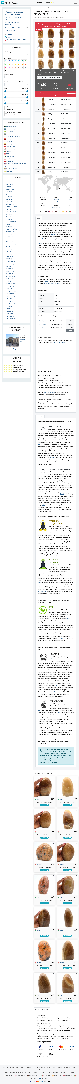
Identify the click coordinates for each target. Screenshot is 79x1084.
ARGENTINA (10, 129)
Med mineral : (8, 81)
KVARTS (9, 256)
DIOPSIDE (9, 214)
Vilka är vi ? (30, 1067)
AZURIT (9, 199)
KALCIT (9, 251)
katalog (38, 8)
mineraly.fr (8, 1075)
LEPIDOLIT (9, 266)
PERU (8, 154)
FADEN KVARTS (11, 221)
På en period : (8, 74)
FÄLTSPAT (9, 226)
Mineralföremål (12, 22)
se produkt (44, 805)
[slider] (5, 91)
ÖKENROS (9, 321)
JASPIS (9, 249)
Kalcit (69, 199)
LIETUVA (9, 144)
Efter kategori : (8, 52)
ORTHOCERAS (10, 276)
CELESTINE (10, 209)
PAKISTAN (10, 156)
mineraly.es (56, 1075)
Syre (43, 321)
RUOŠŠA (9, 159)
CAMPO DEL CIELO (12, 206)
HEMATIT (9, 241)
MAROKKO (10, 146)
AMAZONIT (10, 184)
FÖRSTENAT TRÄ (11, 229)
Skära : (6, 101)
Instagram (28, 1072)
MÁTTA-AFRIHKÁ (11, 168)
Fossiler (9, 25)
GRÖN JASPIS (10, 239)
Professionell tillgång (53, 1067)
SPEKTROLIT (10, 303)
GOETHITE (10, 236)
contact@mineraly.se (53, 1072)
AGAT (8, 182)
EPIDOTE (9, 219)
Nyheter (8, 35)
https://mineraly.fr (68, 1072)
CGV (3, 1067)
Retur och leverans (40, 1067)
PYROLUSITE (10, 283)
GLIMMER (9, 234)
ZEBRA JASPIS (11, 318)
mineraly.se (43, 1078)
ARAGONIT (9, 196)
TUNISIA (9, 161)
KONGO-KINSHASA (12, 134)
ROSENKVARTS (11, 291)
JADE (8, 246)
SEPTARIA (9, 298)
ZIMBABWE (10, 171)
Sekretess (23, 1067)
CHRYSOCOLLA (11, 211)
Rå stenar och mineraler (15, 12)
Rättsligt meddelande (12, 1067)
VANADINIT (10, 316)
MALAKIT (9, 268)
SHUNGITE (10, 301)
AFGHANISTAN (11, 126)
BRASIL (9, 131)
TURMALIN (10, 313)
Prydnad (45, 8)
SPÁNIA (9, 139)
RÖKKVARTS (10, 296)
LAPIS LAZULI (10, 264)
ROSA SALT (10, 288)
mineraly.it (45, 1075)
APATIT (9, 194)
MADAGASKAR (11, 149)
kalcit (38, 799)
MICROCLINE (10, 271)
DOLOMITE (10, 216)
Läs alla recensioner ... (21, 376)
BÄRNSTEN (10, 204)
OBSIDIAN (9, 273)
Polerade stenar (55, 8)
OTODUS (9, 278)
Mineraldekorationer (14, 14)
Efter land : (21, 81)
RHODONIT (10, 286)
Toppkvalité (10, 37)
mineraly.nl (67, 1075)
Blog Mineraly (10, 1072)
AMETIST (9, 186)
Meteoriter (10, 30)
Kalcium (44, 324)
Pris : (5, 88)
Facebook (19, 1072)
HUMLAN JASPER (11, 244)
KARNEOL (9, 254)
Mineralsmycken (12, 27)
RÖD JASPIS (10, 293)
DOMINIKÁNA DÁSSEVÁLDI (14, 136)
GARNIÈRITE (10, 231)
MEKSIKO (9, 151)
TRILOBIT (9, 311)
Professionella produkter (15, 40)
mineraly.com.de (33, 1075)
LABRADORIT (11, 261)
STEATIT (9, 308)
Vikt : (5, 95)
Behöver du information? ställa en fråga (49, 77)
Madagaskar (56, 207)
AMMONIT (10, 189)
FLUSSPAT (9, 224)
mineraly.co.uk (20, 1075)
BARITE (9, 201)
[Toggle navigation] (75, 3)
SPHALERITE (10, 306)
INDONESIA (10, 141)
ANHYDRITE (10, 191)
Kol (43, 327)
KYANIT (9, 259)
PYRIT (8, 281)
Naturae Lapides (59, 342)
